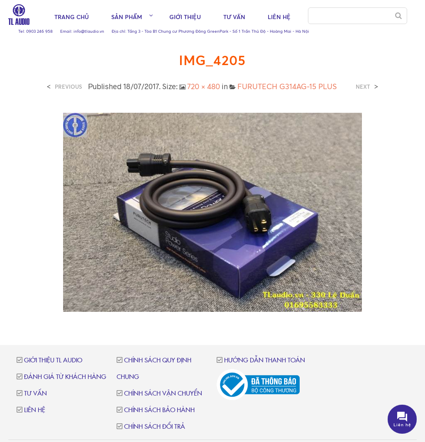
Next (363, 87)
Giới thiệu (185, 16)
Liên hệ (279, 16)
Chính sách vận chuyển (163, 393)
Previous (68, 87)
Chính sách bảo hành (159, 410)
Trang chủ (71, 16)
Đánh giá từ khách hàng (65, 377)
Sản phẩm (126, 16)
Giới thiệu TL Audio (53, 360)
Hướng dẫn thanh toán (264, 360)
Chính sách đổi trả (154, 426)
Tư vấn (234, 16)
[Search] (398, 16)
